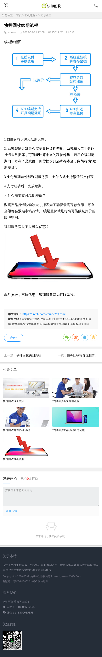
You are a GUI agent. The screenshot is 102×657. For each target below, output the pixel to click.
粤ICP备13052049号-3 (25, 581)
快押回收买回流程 (28, 355)
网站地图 (43, 581)
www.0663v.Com (71, 576)
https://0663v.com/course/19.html (44, 314)
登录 (14, 511)
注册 (8, 511)
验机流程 (30, 15)
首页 (19, 15)
